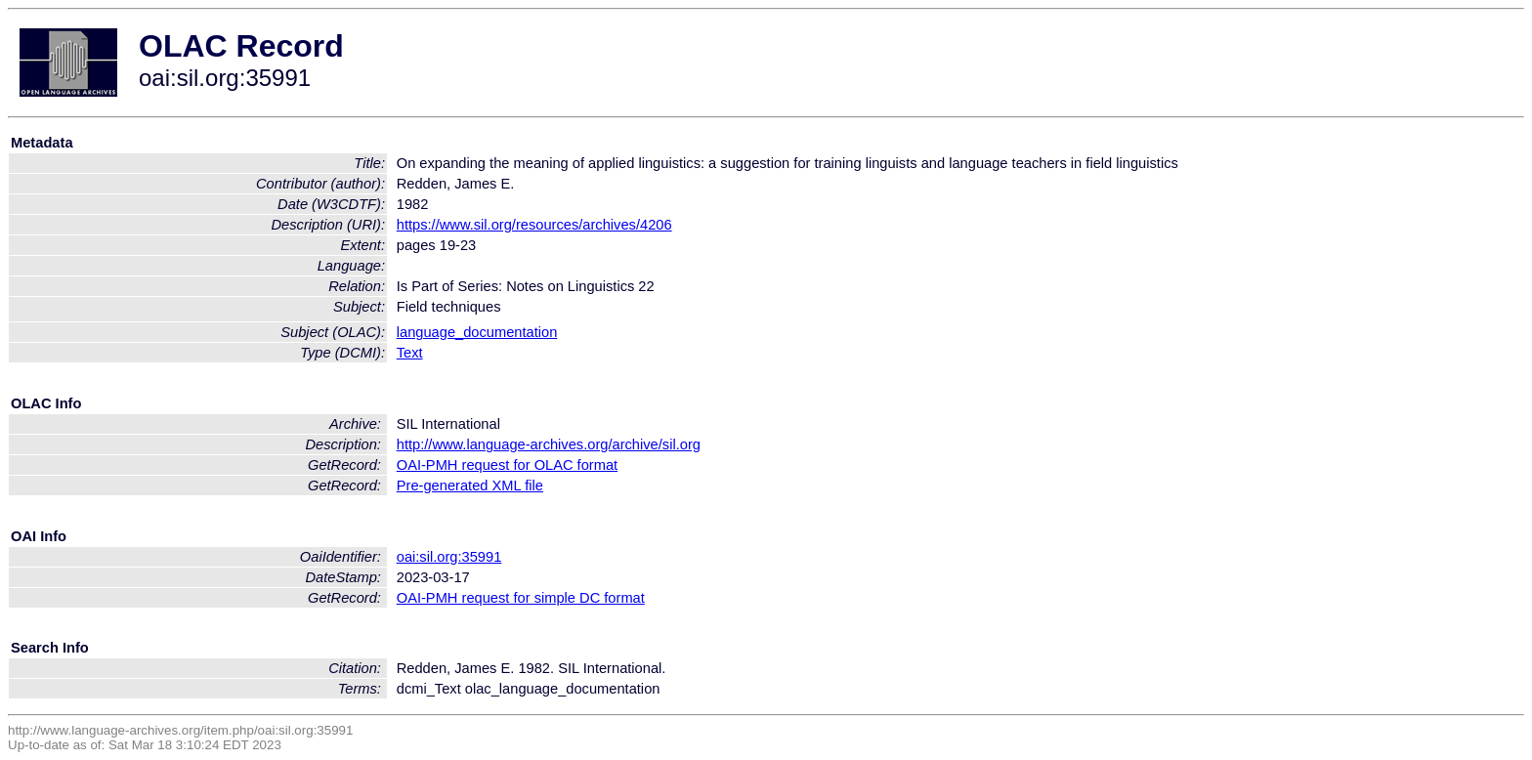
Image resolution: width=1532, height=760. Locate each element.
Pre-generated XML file (470, 485)
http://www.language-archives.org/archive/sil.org (549, 444)
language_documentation (477, 332)
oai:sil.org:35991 (449, 557)
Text (410, 352)
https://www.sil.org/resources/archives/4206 (534, 224)
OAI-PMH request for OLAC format (507, 465)
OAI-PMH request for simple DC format (521, 598)
